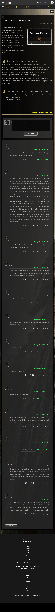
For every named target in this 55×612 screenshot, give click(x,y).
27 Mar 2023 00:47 (39, 391)
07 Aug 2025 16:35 (39, 175)
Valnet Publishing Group (33, 595)
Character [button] (29, 7)
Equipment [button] (40, 7)
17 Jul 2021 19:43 (40, 443)
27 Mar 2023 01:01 (39, 368)
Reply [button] (47, 159)
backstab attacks (10, 37)
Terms (27, 586)
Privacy (27, 588)
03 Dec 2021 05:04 (39, 414)
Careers (27, 584)
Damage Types (17, 97)
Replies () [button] (40, 159)
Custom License (29, 568)
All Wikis (27, 548)
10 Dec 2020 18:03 (39, 466)
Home (27, 546)
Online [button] (50, 7)
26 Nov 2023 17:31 (39, 296)
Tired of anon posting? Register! (42, 113)
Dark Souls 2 (19, 27)
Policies (27, 590)
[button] (40, 2)
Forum (27, 550)
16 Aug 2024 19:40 (39, 242)
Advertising (27, 581)
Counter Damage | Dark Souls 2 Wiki (16, 20)
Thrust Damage (40, 72)
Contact (27, 555)
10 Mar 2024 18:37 (39, 267)
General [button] (20, 7)
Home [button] (10, 7)
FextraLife (18, 595)
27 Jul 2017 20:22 (40, 499)
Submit (31, 133)
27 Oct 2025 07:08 (39, 150)
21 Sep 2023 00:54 (39, 345)
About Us (27, 553)
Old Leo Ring (6, 53)
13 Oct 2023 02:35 (39, 319)
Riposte (20, 35)
